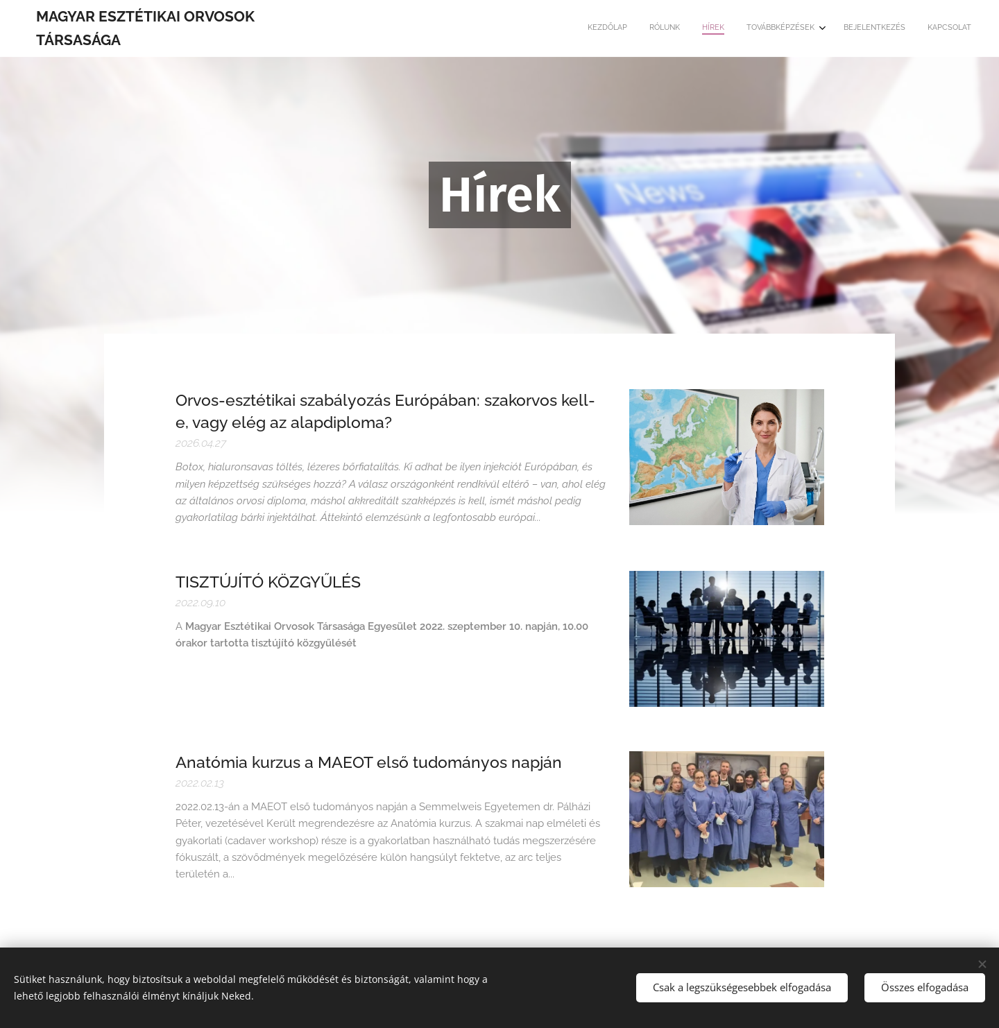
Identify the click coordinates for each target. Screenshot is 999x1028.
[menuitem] (857, 28)
